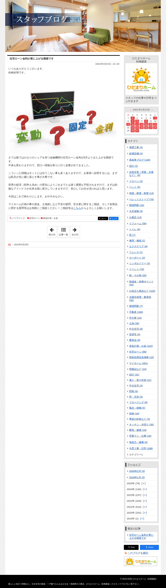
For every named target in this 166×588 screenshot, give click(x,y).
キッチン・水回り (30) (141, 424)
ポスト (104, 218)
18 (142, 124)
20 (150, 124)
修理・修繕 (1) (137, 240)
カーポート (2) (137, 257)
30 (132, 130)
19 (146, 124)
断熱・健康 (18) (138, 430)
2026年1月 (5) (137, 477)
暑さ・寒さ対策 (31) (140, 380)
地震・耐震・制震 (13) (141, 193)
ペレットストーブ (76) (141, 199)
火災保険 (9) (136, 211)
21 (155, 124)
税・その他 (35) (138, 275)
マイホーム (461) (138, 363)
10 (137, 121)
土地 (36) (134, 323)
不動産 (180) (136, 312)
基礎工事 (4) (136, 147)
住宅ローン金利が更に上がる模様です (32, 58)
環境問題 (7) (136, 306)
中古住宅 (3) (136, 385)
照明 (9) (133, 391)
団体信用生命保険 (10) (141, 357)
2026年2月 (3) (137, 471)
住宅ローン (35, 218)
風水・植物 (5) (137, 407)
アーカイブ (134, 464)
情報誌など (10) (138, 369)
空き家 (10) (135, 317)
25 (142, 127)
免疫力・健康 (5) (138, 442)
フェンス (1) (136, 252)
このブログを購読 (137, 553)
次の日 (76, 231)
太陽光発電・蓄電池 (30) (140, 299)
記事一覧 (63, 234)
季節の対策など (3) (139, 419)
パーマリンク (18, 218)
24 (137, 127)
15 (128, 124)
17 (137, 124)
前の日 (53, 231)
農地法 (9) (134, 340)
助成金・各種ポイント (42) (141, 283)
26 (146, 127)
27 (150, 127)
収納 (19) (134, 413)
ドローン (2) (136, 181)
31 (137, 130)
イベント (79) (136, 269)
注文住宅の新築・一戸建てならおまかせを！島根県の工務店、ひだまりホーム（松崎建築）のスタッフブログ (83, 26)
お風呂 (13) (135, 217)
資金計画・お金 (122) (141, 345)
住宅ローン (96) (138, 351)
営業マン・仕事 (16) (140, 435)
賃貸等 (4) (134, 334)
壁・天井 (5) (136, 396)
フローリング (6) (138, 402)
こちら (77, 208)
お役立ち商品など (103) (142, 291)
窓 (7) (132, 235)
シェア (115, 218)
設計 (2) (133, 166)
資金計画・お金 (50, 218)
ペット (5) (134, 187)
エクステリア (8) (138, 246)
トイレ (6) (134, 229)
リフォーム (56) (138, 223)
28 (155, 127)
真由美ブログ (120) (139, 159)
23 (132, 127)
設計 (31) (134, 374)
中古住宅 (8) (136, 328)
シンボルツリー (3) (139, 263)
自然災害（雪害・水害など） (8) (141, 174)
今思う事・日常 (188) (141, 448)
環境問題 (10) (136, 205)
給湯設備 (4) (136, 153)
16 (132, 124)
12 (146, 121)
